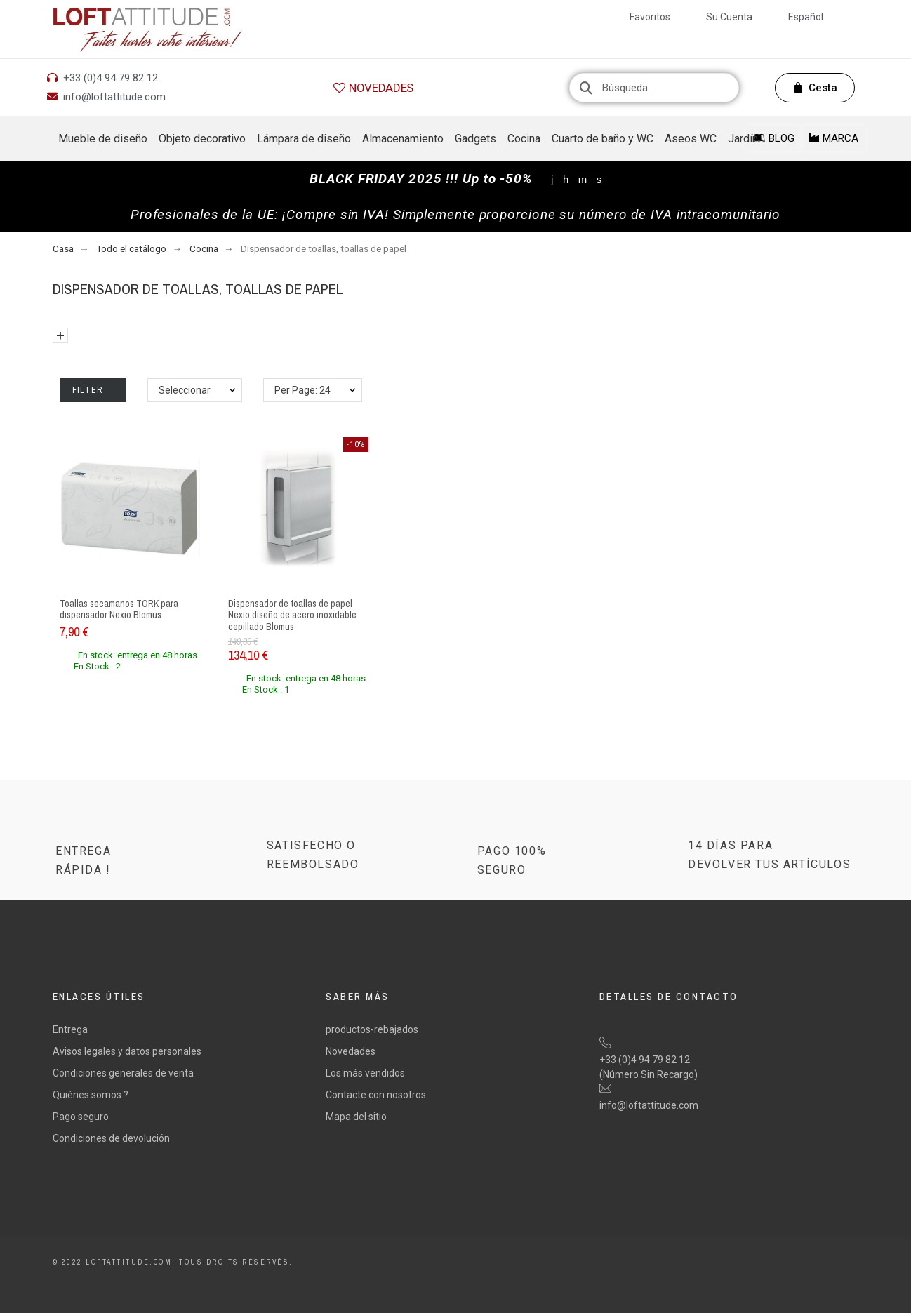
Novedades (350, 1051)
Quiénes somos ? (90, 1094)
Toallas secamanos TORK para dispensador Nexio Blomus (119, 609)
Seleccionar (185, 390)
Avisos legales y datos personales (127, 1051)
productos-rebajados (372, 1029)
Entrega (70, 1029)
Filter (93, 390)
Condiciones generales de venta (123, 1073)
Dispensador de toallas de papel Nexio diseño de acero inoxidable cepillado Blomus (292, 615)
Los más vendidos (365, 1073)
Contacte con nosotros (376, 1094)
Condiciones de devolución (111, 1138)
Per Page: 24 (302, 390)
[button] (373, 88)
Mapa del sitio (356, 1116)
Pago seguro (81, 1116)
